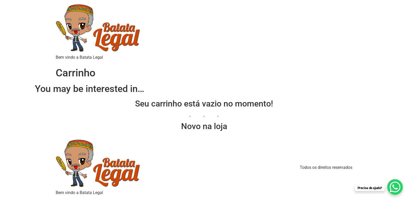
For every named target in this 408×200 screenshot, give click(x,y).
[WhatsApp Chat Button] (395, 187)
